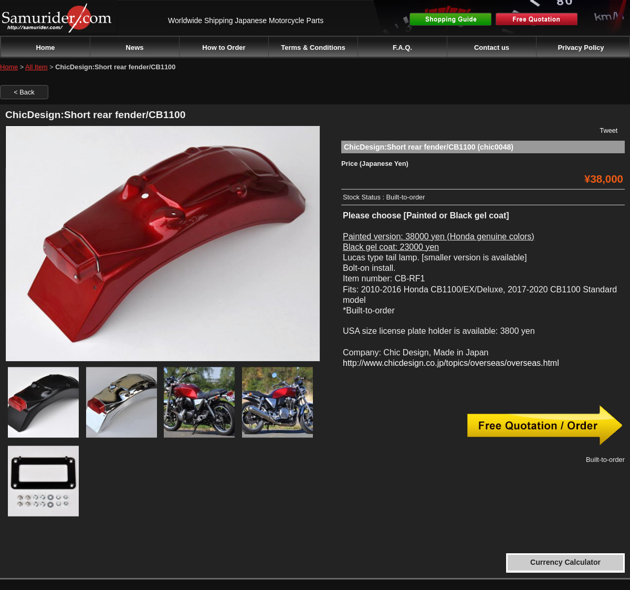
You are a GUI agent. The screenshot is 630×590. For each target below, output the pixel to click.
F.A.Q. (402, 47)
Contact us (491, 47)
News (135, 47)
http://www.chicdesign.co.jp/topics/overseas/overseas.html (451, 363)
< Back (24, 92)
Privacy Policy (581, 47)
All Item (36, 67)
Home (45, 47)
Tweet (608, 130)
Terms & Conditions (313, 47)
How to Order (223, 47)
